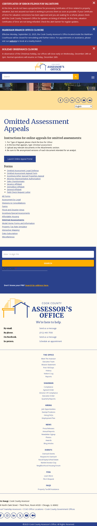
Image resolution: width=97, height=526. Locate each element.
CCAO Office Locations (33, 509)
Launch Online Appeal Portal (19, 159)
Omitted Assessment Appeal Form (22, 173)
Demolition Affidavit (15, 186)
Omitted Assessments (13, 220)
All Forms (6, 196)
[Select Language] (83, 106)
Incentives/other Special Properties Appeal (25, 176)
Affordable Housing (10, 216)
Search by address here (36, 285)
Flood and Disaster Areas (13, 209)
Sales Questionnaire (15, 181)
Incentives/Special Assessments (16, 213)
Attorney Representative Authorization (24, 178)
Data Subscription (10, 233)
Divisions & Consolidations (14, 203)
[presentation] (24, 278)
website (13, 41)
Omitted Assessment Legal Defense (23, 170)
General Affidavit (14, 189)
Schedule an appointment (50, 341)
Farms (5, 206)
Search (48, 263)
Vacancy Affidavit (14, 184)
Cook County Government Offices (60, 509)
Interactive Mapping (10, 230)
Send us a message (48, 328)
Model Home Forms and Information (18, 223)
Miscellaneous (8, 236)
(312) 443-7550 (46, 332)
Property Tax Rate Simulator (14, 226)
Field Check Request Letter (18, 192)
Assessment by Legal (11, 199)
